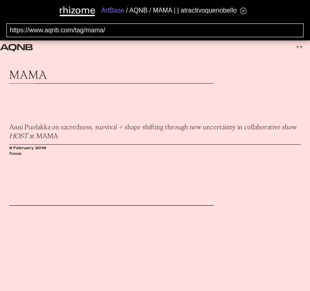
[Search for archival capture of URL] (155, 30)
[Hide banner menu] (243, 10)
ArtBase (112, 10)
